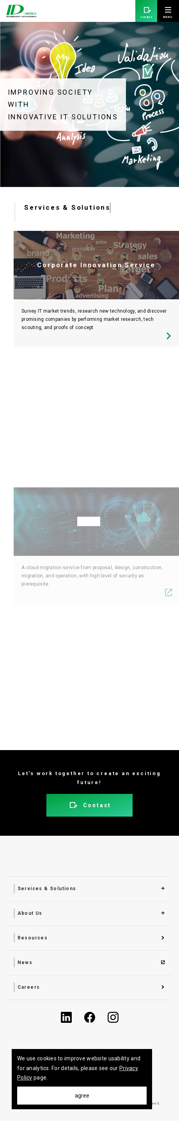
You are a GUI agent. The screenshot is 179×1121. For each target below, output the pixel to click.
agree (82, 1095)
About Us (30, 913)
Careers (29, 987)
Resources (33, 938)
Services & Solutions (47, 888)
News (25, 962)
